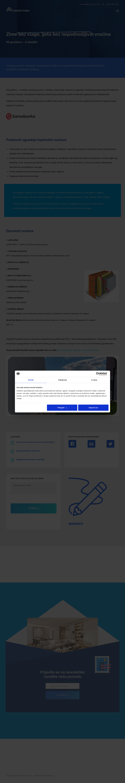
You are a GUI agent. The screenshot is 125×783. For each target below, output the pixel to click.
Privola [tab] (31, 380)
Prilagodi (62, 408)
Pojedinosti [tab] (62, 380)
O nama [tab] (94, 380)
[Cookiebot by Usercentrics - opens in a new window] (99, 373)
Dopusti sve (93, 408)
